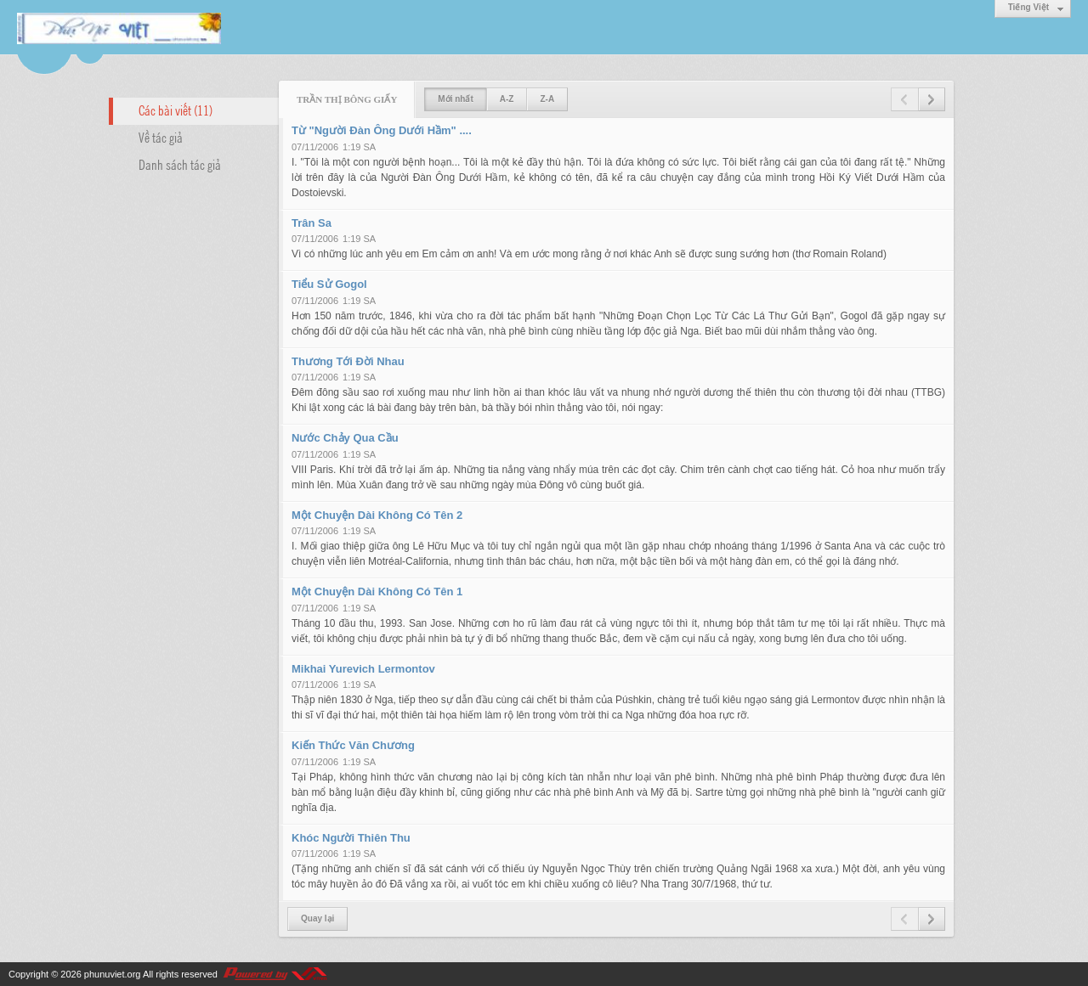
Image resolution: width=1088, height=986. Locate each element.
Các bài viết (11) (175, 109)
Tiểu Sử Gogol (329, 284)
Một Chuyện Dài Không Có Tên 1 (377, 591)
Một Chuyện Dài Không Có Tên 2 (377, 515)
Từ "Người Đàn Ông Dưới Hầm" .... (382, 130)
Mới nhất (455, 99)
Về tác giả (161, 136)
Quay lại (317, 918)
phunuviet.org (112, 974)
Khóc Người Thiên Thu (351, 837)
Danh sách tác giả (180, 164)
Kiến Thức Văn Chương (353, 745)
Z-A (547, 99)
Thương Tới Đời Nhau (348, 361)
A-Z (507, 99)
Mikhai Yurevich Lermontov (363, 668)
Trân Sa (312, 223)
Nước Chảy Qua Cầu (345, 437)
